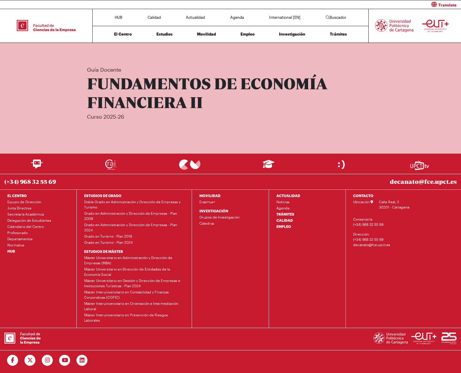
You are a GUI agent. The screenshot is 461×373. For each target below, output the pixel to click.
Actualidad (195, 17)
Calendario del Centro (25, 226)
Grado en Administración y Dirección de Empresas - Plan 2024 (130, 227)
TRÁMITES (285, 214)
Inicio (87, 52)
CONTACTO (363, 196)
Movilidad (206, 34)
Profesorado (17, 233)
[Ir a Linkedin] (82, 360)
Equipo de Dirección (24, 202)
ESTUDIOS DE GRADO (102, 196)
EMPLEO (283, 226)
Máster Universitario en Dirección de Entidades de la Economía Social (127, 271)
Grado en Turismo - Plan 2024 (108, 242)
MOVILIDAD (210, 196)
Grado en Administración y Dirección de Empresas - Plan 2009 (130, 216)
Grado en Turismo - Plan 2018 (108, 236)
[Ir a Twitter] (30, 360)
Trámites (338, 34)
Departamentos (20, 239)
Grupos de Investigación (219, 217)
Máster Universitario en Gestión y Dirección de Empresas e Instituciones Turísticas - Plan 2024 (132, 283)
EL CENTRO (17, 196)
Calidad (154, 17)
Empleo (247, 34)
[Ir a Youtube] (64, 360)
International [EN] (284, 17)
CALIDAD (284, 220)
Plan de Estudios (201, 52)
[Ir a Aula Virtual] (268, 167)
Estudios (164, 34)
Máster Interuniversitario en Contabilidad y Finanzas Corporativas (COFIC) (126, 294)
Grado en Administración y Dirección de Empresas (148, 52)
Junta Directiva (19, 208)
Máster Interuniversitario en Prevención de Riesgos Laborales (126, 317)
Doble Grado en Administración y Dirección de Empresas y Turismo (132, 204)
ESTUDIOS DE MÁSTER (103, 251)
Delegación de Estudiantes (29, 220)
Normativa (15, 245)
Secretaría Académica (25, 214)
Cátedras (206, 223)
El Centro (123, 34)
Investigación (292, 34)
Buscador (336, 17)
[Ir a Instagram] (47, 360)
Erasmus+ (207, 202)
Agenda (237, 17)
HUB (118, 17)
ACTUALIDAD (288, 196)
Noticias (283, 202)
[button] (348, 4)
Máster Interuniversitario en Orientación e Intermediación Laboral (131, 306)
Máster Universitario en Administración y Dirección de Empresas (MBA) (128, 260)
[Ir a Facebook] (12, 360)
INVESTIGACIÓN (213, 211)
